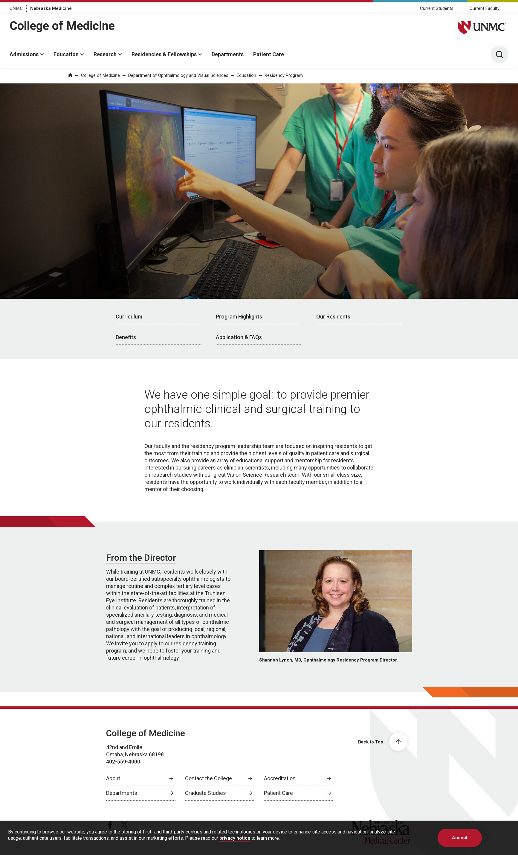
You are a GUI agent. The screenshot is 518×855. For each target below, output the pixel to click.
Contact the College (208, 778)
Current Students (436, 8)
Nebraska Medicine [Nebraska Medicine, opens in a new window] (51, 8)
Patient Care (268, 54)
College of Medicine (62, 26)
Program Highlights (239, 316)
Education (66, 54)
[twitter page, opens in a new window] (124, 825)
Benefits (126, 337)
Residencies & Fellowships (164, 54)
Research (105, 54)
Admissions (24, 54)
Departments (228, 54)
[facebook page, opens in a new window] (110, 825)
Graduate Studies (205, 793)
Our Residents (333, 316)
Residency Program (284, 75)
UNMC (16, 8)
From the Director (141, 557)
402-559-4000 (123, 761)
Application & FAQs (239, 337)
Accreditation (280, 778)
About (113, 778)
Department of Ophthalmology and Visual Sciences (178, 75)
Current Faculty (484, 8)
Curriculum (129, 316)
